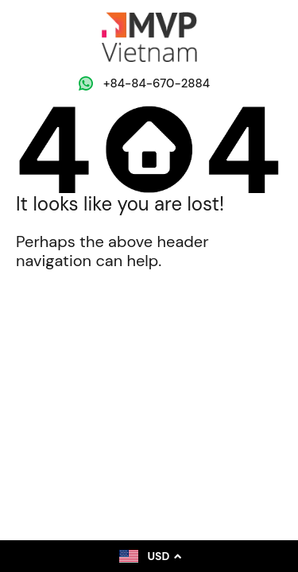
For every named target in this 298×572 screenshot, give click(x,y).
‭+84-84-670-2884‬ (156, 83)
